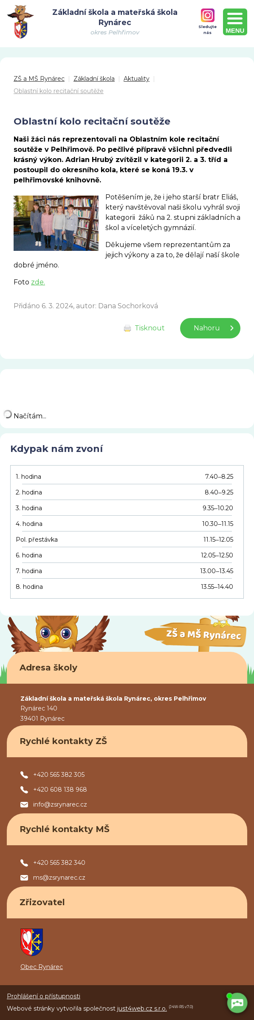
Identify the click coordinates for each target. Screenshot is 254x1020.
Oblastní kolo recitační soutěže (59, 91)
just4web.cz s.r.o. (142, 1008)
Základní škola (94, 78)
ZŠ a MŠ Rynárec (39, 78)
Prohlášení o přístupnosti (43, 996)
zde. (38, 282)
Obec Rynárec (41, 967)
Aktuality (137, 78)
